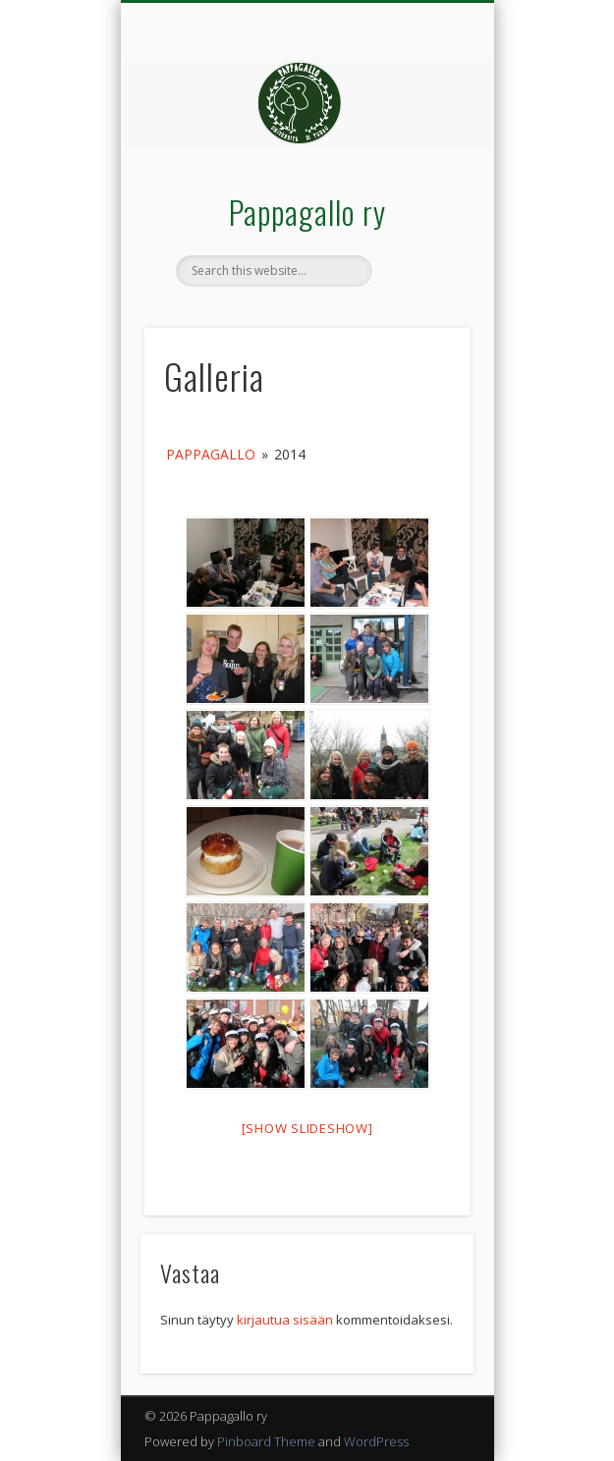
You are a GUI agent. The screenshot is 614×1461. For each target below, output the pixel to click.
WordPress (376, 1441)
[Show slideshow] (307, 1128)
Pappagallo (210, 454)
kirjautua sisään (285, 1319)
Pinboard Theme (266, 1441)
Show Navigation (421, 175)
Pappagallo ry (307, 212)
